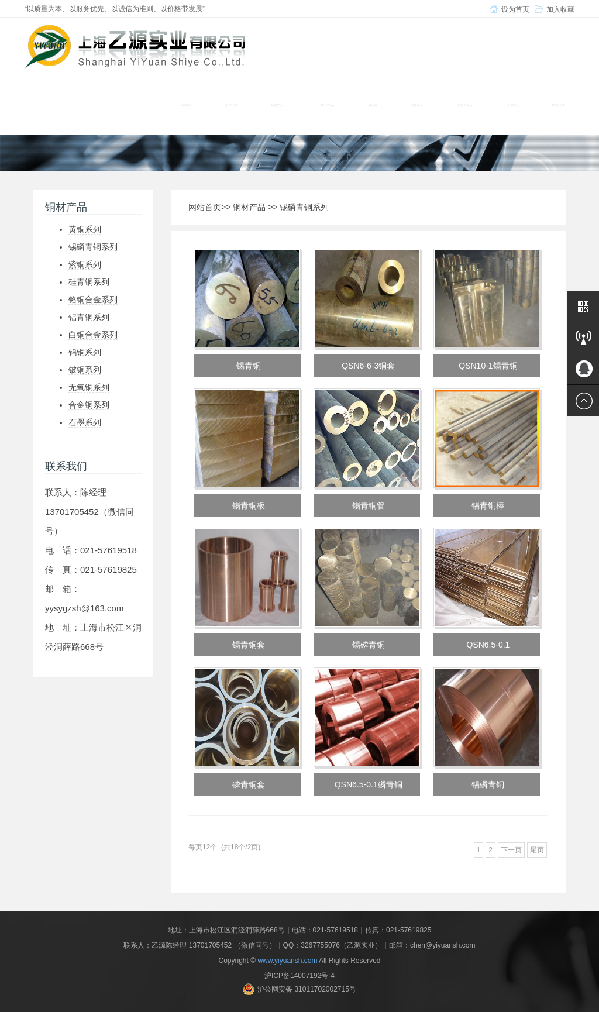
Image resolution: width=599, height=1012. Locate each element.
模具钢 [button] (373, 105)
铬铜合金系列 (93, 299)
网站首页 (186, 105)
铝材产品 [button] (328, 105)
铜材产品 (249, 207)
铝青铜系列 (88, 317)
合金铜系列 (88, 404)
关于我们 (231, 105)
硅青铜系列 (88, 282)
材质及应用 (465, 105)
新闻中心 (513, 105)
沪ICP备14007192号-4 (299, 976)
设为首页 (515, 9)
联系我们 (558, 105)
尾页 (537, 850)
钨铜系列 (84, 352)
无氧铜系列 (88, 387)
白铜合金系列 (93, 334)
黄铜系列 (84, 229)
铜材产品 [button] (278, 105)
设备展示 (416, 105)
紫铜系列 (84, 264)
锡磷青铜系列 (93, 247)
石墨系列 (84, 422)
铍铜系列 (84, 369)
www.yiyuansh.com (287, 960)
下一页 (511, 850)
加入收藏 (560, 9)
